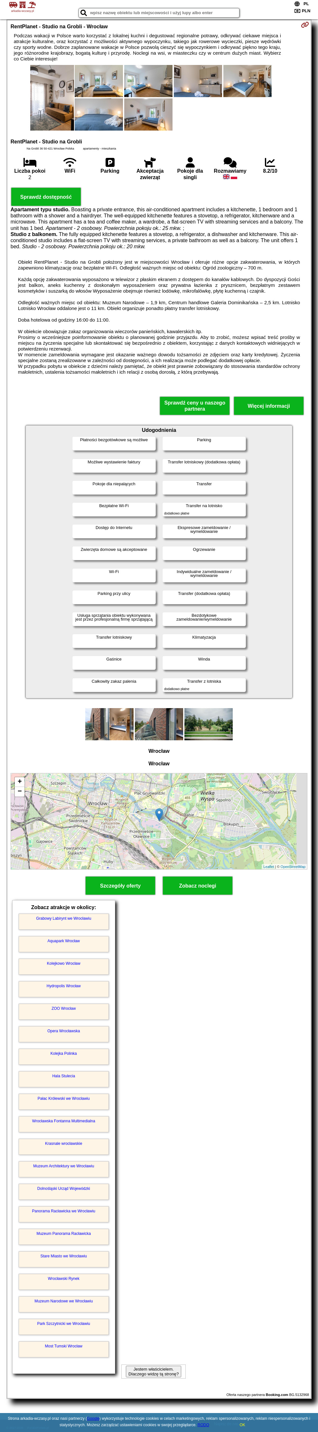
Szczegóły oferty (120, 886)
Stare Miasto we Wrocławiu (64, 1256)
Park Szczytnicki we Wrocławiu (63, 1323)
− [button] (20, 792)
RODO (203, 1425)
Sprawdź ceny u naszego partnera (194, 406)
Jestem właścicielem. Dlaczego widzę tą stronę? (153, 1371)
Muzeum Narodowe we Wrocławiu (63, 1301)
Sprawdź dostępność (46, 197)
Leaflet (268, 867)
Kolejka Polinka (64, 1053)
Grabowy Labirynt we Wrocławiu (63, 918)
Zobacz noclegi (197, 886)
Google (93, 1418)
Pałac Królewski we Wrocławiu (64, 1098)
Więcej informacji (269, 406)
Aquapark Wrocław (64, 941)
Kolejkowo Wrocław (63, 963)
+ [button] (20, 782)
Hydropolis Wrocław (64, 986)
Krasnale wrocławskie (63, 1143)
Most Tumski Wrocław (63, 1346)
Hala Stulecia (63, 1076)
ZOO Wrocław (63, 1008)
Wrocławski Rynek (64, 1278)
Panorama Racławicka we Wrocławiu (64, 1211)
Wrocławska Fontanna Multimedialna (63, 1121)
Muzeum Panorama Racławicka (63, 1233)
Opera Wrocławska (63, 1031)
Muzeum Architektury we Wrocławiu (63, 1166)
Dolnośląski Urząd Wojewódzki (63, 1188)
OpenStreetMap (293, 867)
